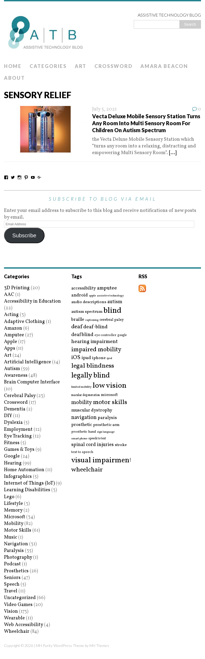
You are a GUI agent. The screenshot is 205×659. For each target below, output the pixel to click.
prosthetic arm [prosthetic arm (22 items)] (106, 425)
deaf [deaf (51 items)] (76, 327)
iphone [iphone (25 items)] (99, 358)
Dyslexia (13, 422)
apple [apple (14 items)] (92, 296)
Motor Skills (17, 530)
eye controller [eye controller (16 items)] (105, 335)
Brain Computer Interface (32, 382)
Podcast (12, 564)
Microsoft (14, 517)
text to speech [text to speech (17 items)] (82, 452)
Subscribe (24, 235)
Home (13, 66)
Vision (11, 611)
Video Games (18, 604)
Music (10, 537)
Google (12, 456)
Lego (9, 497)
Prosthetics (16, 571)
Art (80, 66)
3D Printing (17, 288)
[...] (172, 153)
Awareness (15, 375)
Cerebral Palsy (20, 396)
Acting (11, 314)
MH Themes (99, 645)
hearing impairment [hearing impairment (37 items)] (94, 341)
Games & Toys (19, 449)
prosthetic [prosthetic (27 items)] (81, 425)
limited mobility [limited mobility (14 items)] (81, 387)
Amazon (13, 328)
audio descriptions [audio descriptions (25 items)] (88, 302)
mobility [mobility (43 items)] (81, 402)
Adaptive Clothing (24, 321)
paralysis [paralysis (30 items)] (107, 418)
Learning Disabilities (27, 490)
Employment (18, 429)
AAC (9, 294)
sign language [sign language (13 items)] (106, 432)
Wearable (14, 618)
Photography (18, 557)
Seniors (12, 577)
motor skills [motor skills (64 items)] (110, 402)
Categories (48, 66)
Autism (12, 368)
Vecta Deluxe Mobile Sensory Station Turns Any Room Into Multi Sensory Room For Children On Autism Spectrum (146, 123)
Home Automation (24, 470)
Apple (10, 341)
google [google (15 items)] (122, 335)
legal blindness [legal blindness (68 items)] (92, 366)
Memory (13, 510)
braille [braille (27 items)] (77, 320)
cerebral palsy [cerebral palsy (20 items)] (112, 319)
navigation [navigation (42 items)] (84, 417)
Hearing (13, 463)
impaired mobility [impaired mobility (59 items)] (96, 349)
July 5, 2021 (104, 109)
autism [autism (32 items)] (114, 302)
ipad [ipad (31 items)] (86, 358)
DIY (8, 416)
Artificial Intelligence (27, 362)
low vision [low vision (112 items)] (110, 386)
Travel (10, 591)
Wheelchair (16, 631)
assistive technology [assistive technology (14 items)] (110, 296)
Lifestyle (13, 503)
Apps (9, 348)
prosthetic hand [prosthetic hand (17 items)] (83, 432)
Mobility (13, 523)
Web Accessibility (23, 625)
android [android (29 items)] (79, 295)
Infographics (18, 476)
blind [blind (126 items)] (112, 310)
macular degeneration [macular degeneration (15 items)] (85, 395)
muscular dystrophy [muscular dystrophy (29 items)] (91, 410)
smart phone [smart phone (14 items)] (79, 439)
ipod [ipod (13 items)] (109, 358)
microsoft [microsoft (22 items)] (109, 395)
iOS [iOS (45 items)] (75, 357)
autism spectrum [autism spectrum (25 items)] (86, 312)
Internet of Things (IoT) (29, 483)
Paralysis (14, 550)
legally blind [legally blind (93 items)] (90, 376)
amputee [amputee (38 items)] (107, 288)
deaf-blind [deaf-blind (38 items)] (95, 327)
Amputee (14, 335)
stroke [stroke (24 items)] (121, 445)
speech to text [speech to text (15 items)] (97, 438)
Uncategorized (20, 598)
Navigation (16, 544)
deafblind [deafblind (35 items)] (82, 334)
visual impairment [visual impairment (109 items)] (101, 460)
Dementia (14, 409)
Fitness (11, 443)
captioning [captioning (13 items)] (91, 320)
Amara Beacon (164, 66)
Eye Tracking (18, 436)
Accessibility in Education (32, 301)
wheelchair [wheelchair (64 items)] (87, 470)
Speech (11, 584)
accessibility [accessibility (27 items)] (83, 288)
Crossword (113, 66)
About (14, 78)
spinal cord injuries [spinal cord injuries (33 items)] (92, 444)
